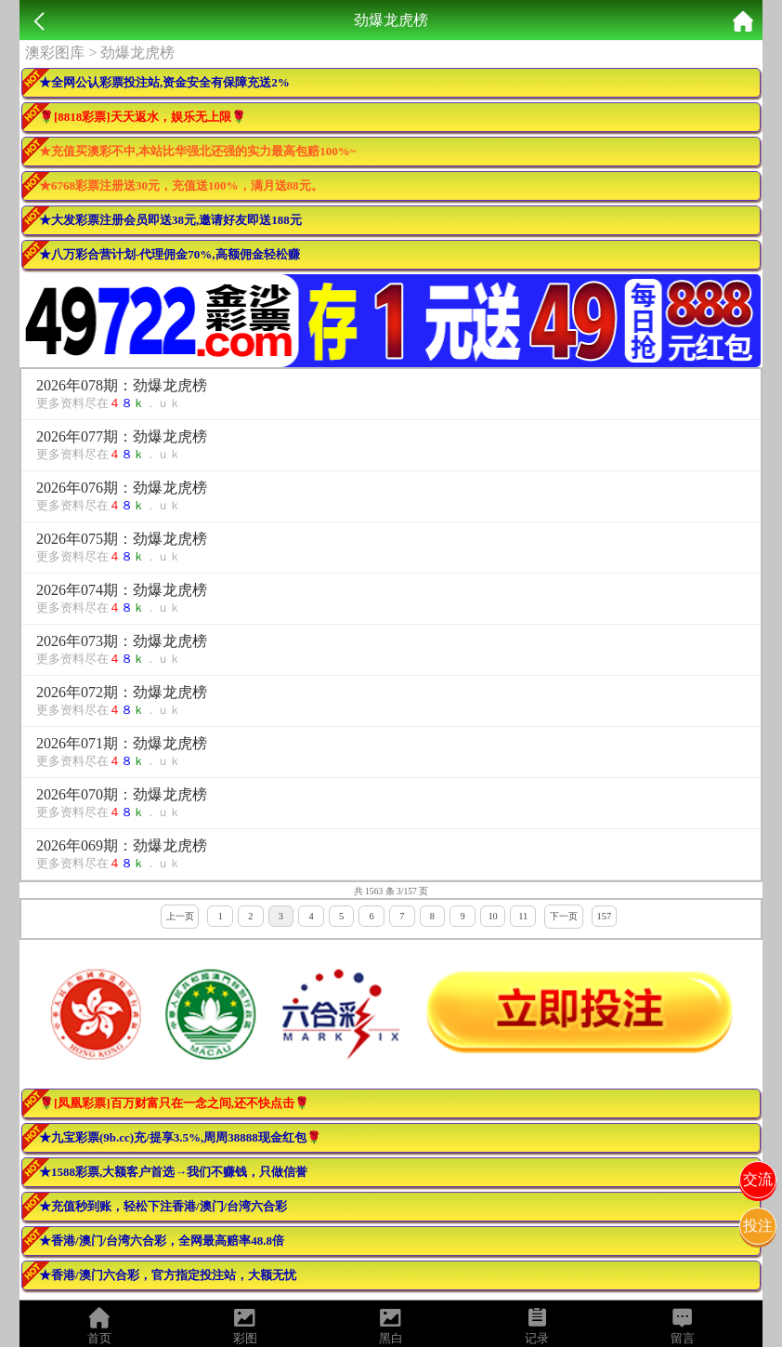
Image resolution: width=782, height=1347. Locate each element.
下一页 (564, 916)
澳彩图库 (55, 52)
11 (523, 916)
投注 (758, 1226)
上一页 (180, 916)
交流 (758, 1179)
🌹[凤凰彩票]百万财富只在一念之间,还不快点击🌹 (174, 1103)
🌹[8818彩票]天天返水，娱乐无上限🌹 (142, 117)
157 (604, 916)
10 (492, 916)
